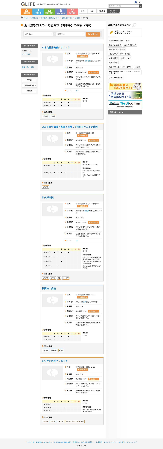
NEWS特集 (61, 13)
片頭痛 (137, 67)
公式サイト (94, 72)
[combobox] (38, 34)
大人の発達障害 (130, 45)
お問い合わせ (109, 442)
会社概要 (99, 442)
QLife (28, 4)
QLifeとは (30, 442)
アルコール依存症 (116, 77)
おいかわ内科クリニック (54, 361)
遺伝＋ (83, 11)
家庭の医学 (49, 13)
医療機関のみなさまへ (44, 442)
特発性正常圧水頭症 (117, 49)
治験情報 (72, 13)
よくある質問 (120, 442)
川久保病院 (48, 197)
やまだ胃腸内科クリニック (56, 47)
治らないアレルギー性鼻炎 (119, 54)
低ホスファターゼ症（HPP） (120, 67)
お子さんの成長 (115, 45)
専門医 (31, 80)
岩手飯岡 (87, 61)
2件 (77, 91)
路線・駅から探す (28, 67)
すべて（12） (26, 54)
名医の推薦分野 (30, 85)
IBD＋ (92, 11)
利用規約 (76, 442)
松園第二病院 (49, 288)
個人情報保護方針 (87, 442)
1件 (77, 240)
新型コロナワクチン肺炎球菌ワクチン (123, 32)
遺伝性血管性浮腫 (116, 40)
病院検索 (26, 13)
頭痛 (127, 40)
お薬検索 (38, 13)
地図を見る (83, 56)
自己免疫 (102, 11)
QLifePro (113, 11)
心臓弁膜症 (113, 58)
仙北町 (86, 211)
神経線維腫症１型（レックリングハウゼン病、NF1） (125, 72)
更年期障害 (113, 63)
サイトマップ (132, 442)
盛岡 (84, 302)
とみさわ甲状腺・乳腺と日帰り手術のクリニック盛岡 (70, 126)
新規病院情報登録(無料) (62, 442)
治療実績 (31, 91)
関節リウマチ (126, 58)
